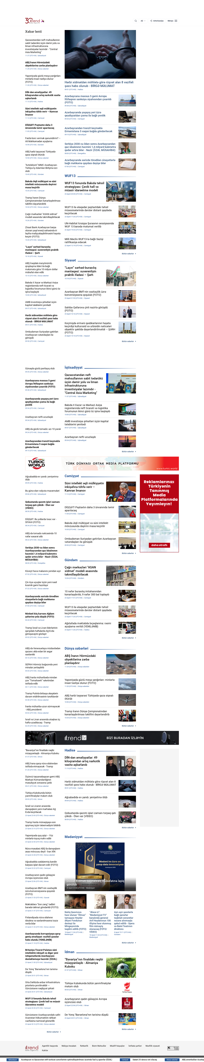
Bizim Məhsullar (99, 1046)
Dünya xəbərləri (76, 648)
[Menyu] (172, 20)
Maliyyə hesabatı (69, 1046)
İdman (69, 952)
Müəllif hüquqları (117, 1046)
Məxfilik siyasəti (153, 1046)
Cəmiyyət (72, 476)
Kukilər (45, 1050)
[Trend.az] (34, 21)
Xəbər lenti (33, 32)
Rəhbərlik (84, 1046)
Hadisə (70, 750)
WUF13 (70, 176)
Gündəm (71, 560)
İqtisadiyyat (73, 367)
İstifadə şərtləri (135, 1046)
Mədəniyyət (73, 837)
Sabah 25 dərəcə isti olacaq (165, 1059)
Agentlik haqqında (50, 1046)
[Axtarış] (135, 20)
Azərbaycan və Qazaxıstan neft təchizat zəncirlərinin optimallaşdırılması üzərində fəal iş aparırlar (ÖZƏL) (86, 1059)
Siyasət (70, 260)
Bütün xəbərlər (128, 254)
